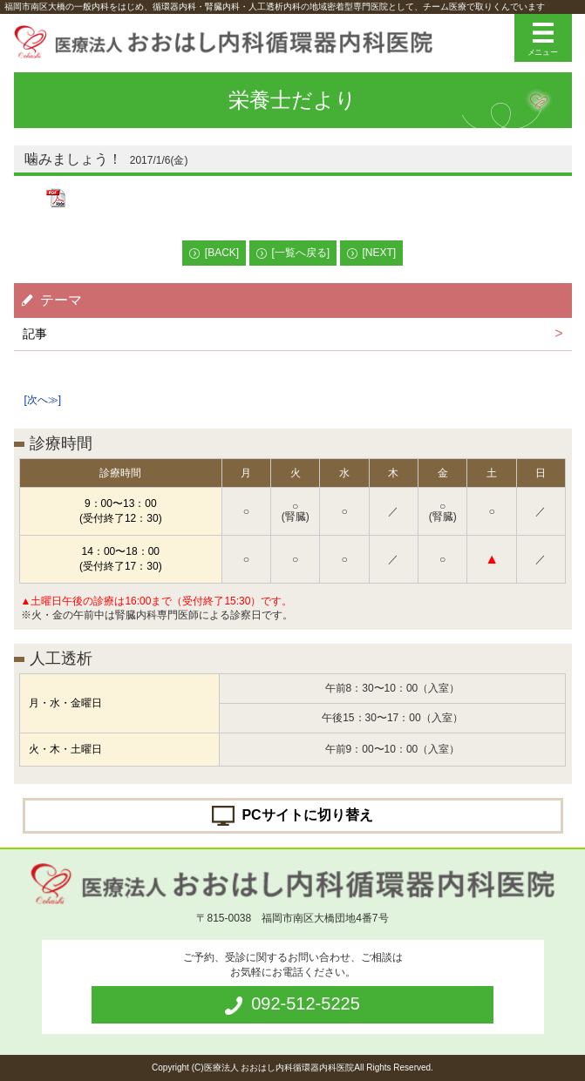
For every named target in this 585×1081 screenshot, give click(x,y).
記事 (35, 334)
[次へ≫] (43, 400)
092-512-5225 (305, 1003)
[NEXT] (380, 253)
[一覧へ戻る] (301, 253)
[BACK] (222, 253)
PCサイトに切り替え (306, 814)
